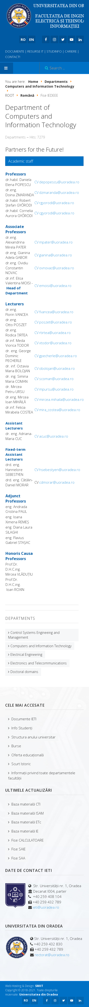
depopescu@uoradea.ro (59, 182)
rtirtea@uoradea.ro (55, 332)
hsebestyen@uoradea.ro (59, 469)
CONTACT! (12, 57)
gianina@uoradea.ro (55, 255)
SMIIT (39, 986)
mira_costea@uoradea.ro (59, 409)
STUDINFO (54, 51)
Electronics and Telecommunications (38, 663)
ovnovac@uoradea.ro (56, 267)
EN (31, 39)
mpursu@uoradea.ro (56, 389)
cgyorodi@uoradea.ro (56, 213)
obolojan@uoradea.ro (57, 368)
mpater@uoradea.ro (56, 242)
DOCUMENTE (14, 51)
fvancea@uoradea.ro (56, 311)
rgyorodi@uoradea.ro (56, 202)
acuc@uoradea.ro (53, 436)
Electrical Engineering (26, 654)
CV (36, 182)
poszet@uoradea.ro (55, 322)
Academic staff (20, 161)
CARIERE (71, 51)
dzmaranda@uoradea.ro (59, 192)
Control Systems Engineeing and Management (34, 635)
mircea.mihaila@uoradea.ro (61, 399)
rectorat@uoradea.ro (52, 954)
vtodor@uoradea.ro (55, 342)
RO (23, 39)
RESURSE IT (35, 51)
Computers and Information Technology (40, 646)
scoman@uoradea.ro (56, 378)
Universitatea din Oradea (38, 994)
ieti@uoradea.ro (46, 907)
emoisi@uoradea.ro (55, 285)
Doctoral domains (24, 671)
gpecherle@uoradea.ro (58, 355)
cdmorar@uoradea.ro (57, 482)
